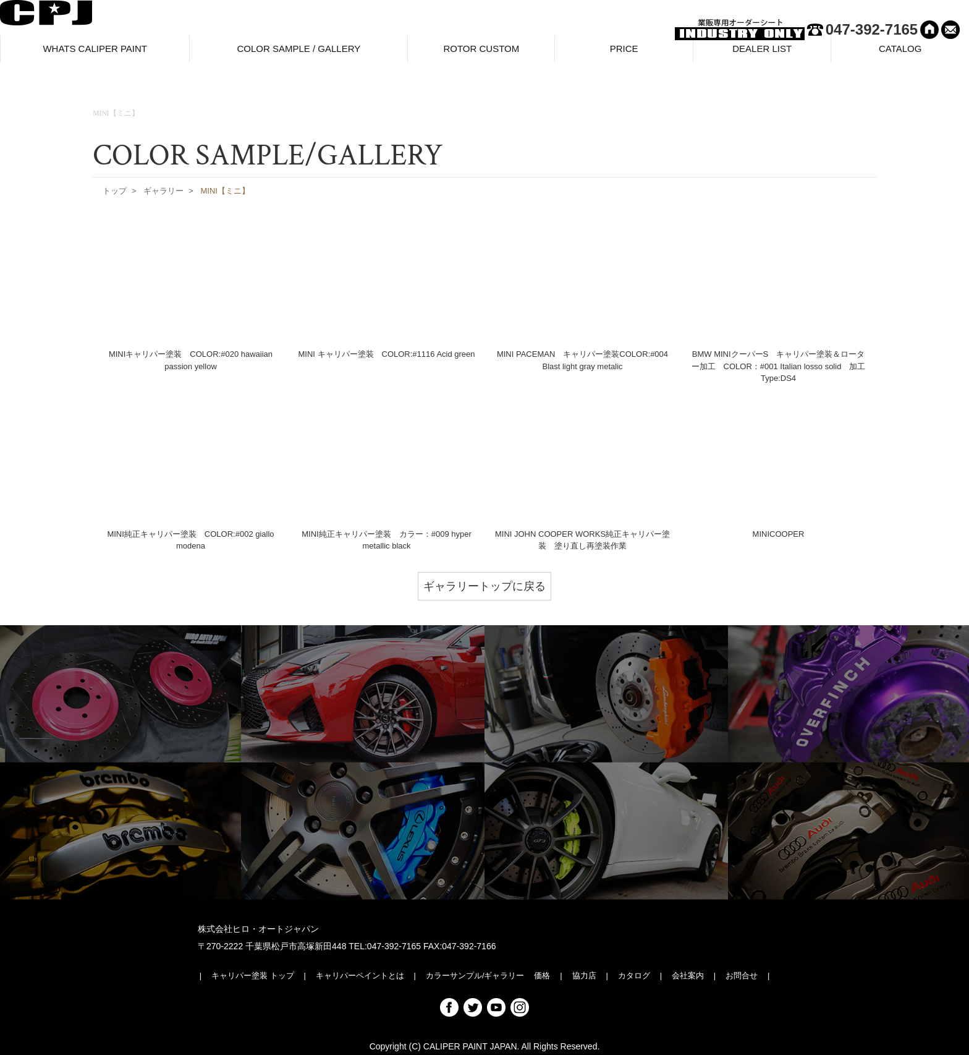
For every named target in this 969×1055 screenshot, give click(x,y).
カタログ (634, 975)
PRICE (624, 52)
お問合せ (742, 975)
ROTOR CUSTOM (481, 52)
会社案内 (688, 975)
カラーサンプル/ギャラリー (475, 975)
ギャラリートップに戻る (484, 586)
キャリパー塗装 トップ (252, 975)
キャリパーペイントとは (360, 975)
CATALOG (900, 52)
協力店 (584, 975)
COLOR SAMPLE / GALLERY (298, 52)
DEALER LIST (762, 52)
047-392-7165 (872, 29)
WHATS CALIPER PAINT (95, 52)
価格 (542, 975)
